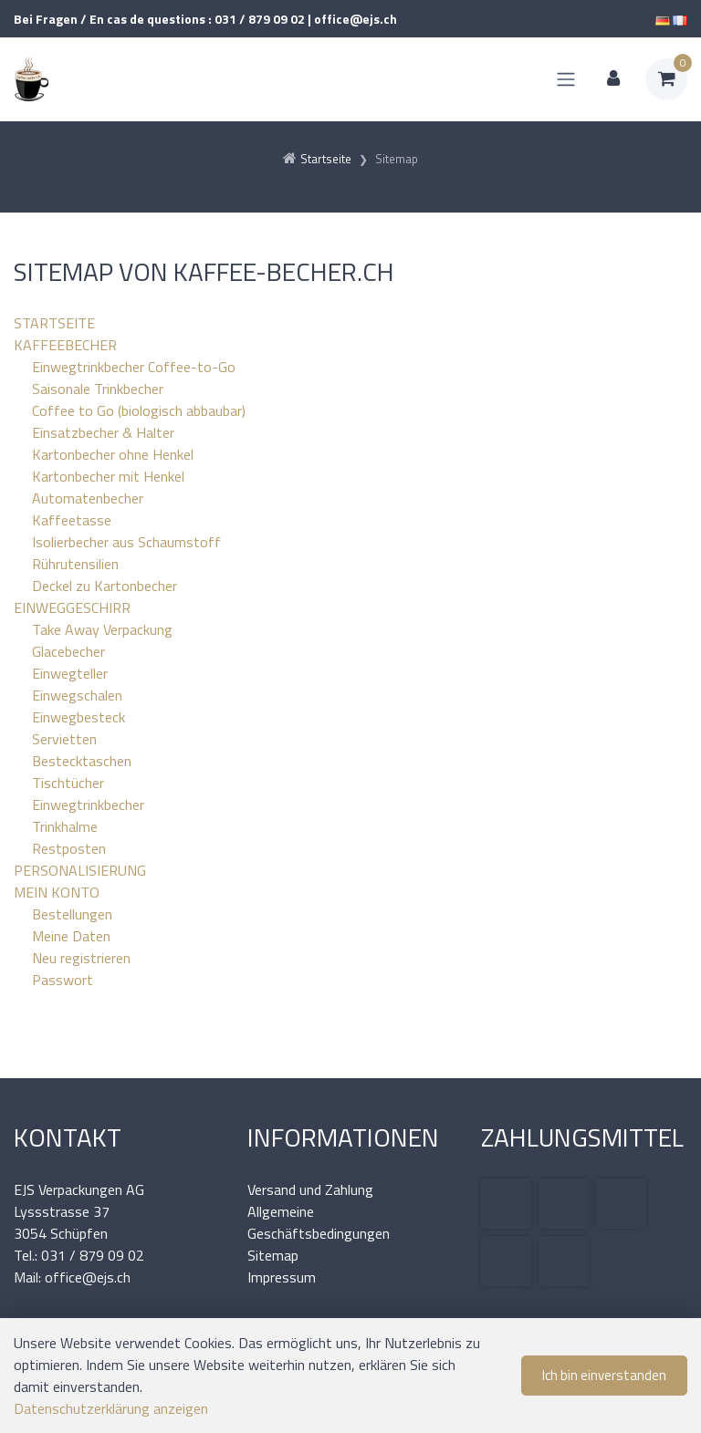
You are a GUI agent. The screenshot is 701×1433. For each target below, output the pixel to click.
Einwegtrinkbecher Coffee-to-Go (133, 367)
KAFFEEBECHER (65, 345)
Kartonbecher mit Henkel (108, 476)
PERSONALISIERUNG (80, 870)
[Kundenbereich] (613, 79)
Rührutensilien (75, 564)
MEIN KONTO (56, 892)
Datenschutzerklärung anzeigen (111, 1408)
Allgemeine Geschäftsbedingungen (318, 1222)
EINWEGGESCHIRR (72, 607)
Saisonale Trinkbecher (97, 389)
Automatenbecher (87, 498)
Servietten (64, 739)
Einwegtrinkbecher (88, 804)
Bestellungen (72, 914)
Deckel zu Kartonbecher (104, 586)
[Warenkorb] (666, 79)
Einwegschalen (77, 695)
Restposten (69, 848)
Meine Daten (71, 936)
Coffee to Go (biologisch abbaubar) (139, 410)
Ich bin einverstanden (604, 1375)
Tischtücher (68, 783)
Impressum (281, 1277)
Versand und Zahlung (310, 1189)
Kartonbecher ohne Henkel (113, 454)
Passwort (62, 980)
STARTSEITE (54, 323)
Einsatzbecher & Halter (103, 432)
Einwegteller (70, 673)
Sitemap (272, 1255)
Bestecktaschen (81, 761)
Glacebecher (68, 651)
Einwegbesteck (78, 717)
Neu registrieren (81, 958)
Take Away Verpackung (102, 629)
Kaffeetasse (71, 520)
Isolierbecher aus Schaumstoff (126, 542)
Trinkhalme (65, 826)
